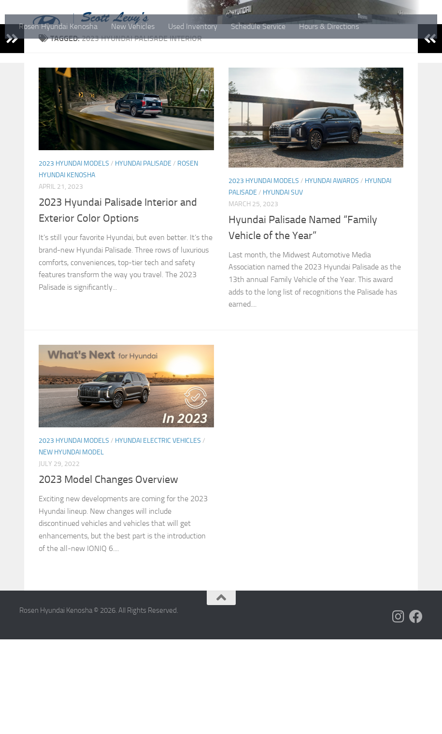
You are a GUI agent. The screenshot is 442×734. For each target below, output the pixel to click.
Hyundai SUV (283, 287)
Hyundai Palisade (143, 258)
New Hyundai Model (71, 547)
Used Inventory (192, 26)
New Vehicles (133, 26)
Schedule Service (258, 26)
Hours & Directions (329, 26)
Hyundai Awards (332, 275)
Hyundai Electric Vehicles (158, 535)
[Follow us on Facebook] (416, 711)
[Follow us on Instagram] (398, 711)
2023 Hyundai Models (74, 258)
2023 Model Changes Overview (108, 574)
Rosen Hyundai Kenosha (58, 26)
